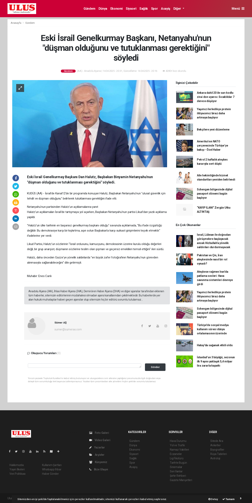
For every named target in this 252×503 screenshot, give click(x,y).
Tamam (228, 499)
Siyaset (131, 8)
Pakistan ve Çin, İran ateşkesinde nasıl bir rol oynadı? (212, 259)
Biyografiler (217, 449)
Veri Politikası (17, 473)
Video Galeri (99, 440)
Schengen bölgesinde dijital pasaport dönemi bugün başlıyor (214, 193)
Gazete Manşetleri (181, 480)
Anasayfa (16, 22)
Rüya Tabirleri (218, 454)
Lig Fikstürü (176, 458)
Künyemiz (98, 462)
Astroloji (215, 458)
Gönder (155, 367)
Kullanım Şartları (52, 465)
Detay (213, 499)
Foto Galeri (99, 432)
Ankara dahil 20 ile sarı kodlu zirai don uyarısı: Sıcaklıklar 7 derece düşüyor (215, 97)
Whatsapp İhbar (51, 469)
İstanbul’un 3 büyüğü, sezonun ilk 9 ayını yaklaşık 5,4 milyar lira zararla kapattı (216, 361)
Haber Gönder (50, 473)
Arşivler (96, 454)
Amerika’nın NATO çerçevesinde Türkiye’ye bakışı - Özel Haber (212, 145)
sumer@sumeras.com (68, 329)
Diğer (177, 8)
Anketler (215, 445)
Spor (154, 8)
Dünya (103, 8)
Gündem (89, 8)
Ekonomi (116, 8)
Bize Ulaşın (98, 469)
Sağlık (143, 8)
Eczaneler (176, 454)
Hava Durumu (178, 440)
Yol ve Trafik (177, 445)
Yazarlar (97, 447)
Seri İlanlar (176, 471)
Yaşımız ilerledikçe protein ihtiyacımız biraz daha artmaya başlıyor (214, 113)
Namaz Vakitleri (179, 449)
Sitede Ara (216, 440)
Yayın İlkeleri (16, 469)
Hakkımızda (16, 465)
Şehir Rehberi (178, 475)
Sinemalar (176, 467)
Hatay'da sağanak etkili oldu (215, 345)
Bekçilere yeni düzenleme (213, 129)
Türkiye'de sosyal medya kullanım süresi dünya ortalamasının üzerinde (213, 329)
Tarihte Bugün (178, 462)
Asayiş (165, 8)
